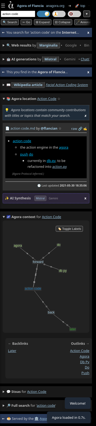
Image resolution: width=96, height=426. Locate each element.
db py (84, 361)
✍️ (85, 128)
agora (63, 147)
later (12, 350)
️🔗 (80, 128)
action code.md (22, 128)
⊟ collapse (62, 22)
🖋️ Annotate (84, 22)
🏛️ (36, 418)
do (31, 154)
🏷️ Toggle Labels (69, 228)
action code (22, 140)
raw (74, 128)
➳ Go (26, 22)
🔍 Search (10, 22)
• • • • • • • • (47, 45)
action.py (59, 166)
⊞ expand (43, 22)
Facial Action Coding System (67, 84)
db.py (51, 160)
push (24, 154)
